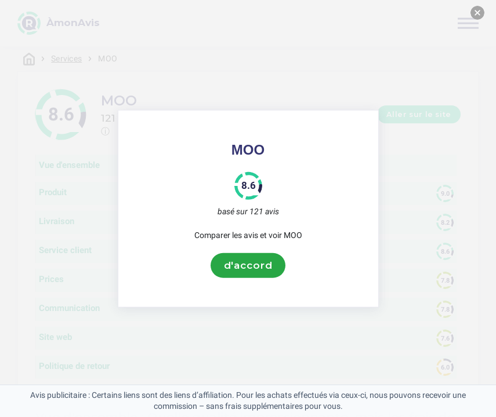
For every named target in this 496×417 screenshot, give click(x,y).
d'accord (248, 265)
